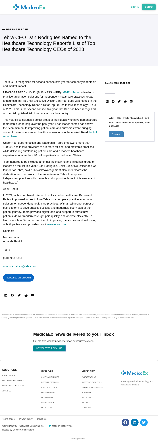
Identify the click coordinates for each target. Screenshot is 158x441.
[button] (5, 295)
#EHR (66, 92)
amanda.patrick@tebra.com (20, 266)
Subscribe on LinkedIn (18, 277)
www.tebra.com (56, 224)
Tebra (76, 92)
